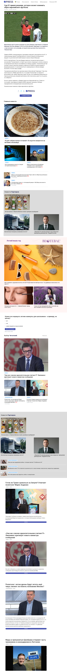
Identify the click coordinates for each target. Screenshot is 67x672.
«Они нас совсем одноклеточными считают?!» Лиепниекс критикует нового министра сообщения (25, 535)
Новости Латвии (34, 2)
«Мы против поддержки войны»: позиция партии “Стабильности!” (25, 462)
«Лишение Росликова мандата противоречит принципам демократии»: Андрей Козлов (46, 232)
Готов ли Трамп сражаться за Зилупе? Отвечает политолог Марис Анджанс (37, 400)
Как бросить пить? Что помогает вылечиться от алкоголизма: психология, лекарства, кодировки (33, 468)
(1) (16, 165)
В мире (17, 2)
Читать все (44, 335)
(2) (28, 176)
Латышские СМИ (53, 2)
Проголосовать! (10, 329)
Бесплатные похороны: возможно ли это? (16, 231)
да (7, 320)
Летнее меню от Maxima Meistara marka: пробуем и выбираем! (21, 211)
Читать (26, 522)
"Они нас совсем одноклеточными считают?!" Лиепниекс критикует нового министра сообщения (24, 376)
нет (7, 323)
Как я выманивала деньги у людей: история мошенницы (14, 165)
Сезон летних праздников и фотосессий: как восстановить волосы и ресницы (46, 306)
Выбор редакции (43, 2)
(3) (21, 183)
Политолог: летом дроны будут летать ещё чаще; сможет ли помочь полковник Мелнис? (15, 401)
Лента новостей (25, 2)
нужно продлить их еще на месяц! (14, 326)
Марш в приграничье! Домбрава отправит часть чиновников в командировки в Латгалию (35, 166)
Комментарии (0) (25, 95)
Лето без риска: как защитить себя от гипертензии (21, 474)
